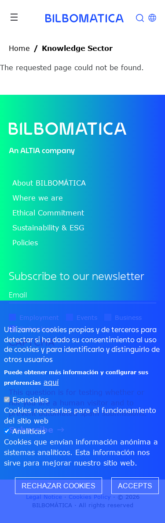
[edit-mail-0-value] (82, 295)
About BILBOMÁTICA (49, 183)
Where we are (37, 198)
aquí (51, 382)
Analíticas (28, 431)
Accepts (135, 486)
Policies (25, 243)
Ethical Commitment (48, 213)
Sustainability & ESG (48, 228)
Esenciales (30, 400)
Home (19, 48)
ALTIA (30, 150)
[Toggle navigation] (14, 17)
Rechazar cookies (58, 486)
